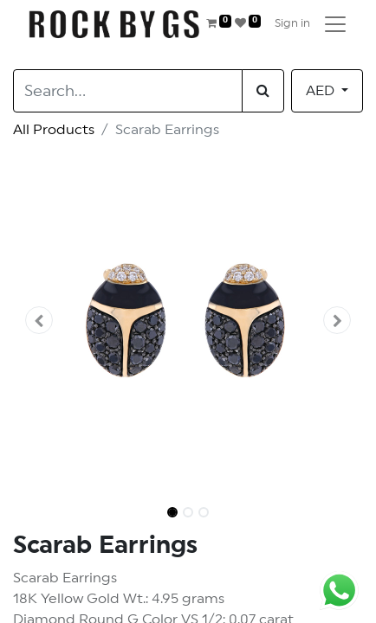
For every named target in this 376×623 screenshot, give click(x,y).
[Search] (263, 90)
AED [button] (322, 91)
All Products (53, 130)
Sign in (292, 23)
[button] (39, 320)
